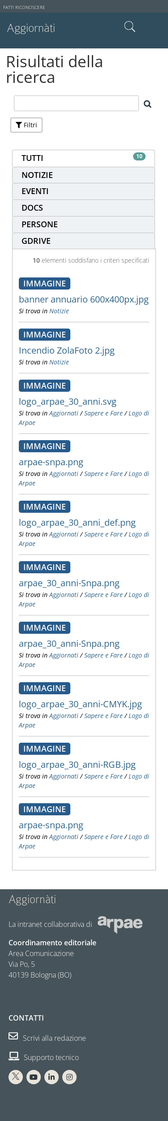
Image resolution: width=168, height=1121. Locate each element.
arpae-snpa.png (51, 462)
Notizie (59, 311)
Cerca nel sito (130, 27)
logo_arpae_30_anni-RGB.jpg (77, 764)
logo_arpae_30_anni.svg (67, 401)
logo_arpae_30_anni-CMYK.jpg (80, 704)
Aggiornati (63, 413)
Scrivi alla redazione (47, 1038)
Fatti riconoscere (24, 7)
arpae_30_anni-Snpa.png (69, 583)
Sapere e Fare (103, 413)
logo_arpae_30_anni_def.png (77, 522)
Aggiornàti (31, 28)
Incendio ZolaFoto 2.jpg (67, 350)
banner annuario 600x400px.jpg (84, 299)
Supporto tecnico (44, 1057)
